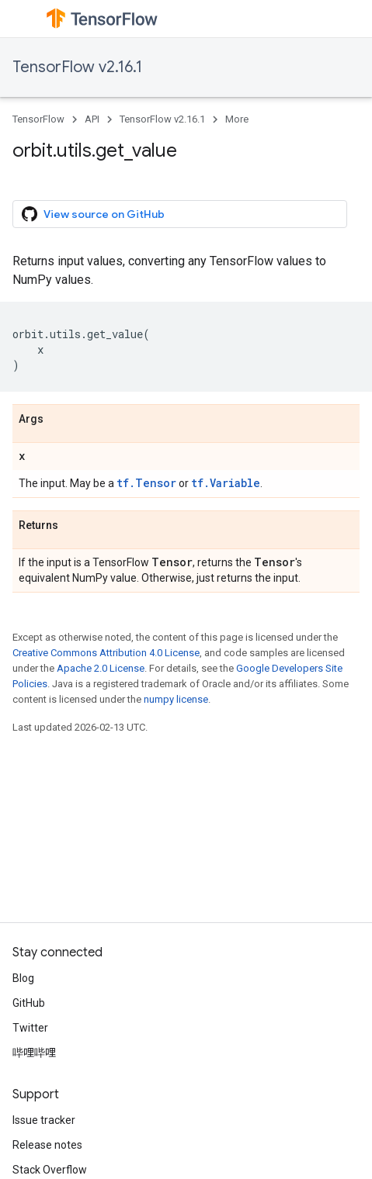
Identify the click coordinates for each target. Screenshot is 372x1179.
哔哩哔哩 (34, 1052)
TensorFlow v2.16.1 (77, 67)
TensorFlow (38, 119)
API (92, 119)
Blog (23, 978)
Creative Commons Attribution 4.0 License (106, 653)
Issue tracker (43, 1120)
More (237, 119)
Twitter (30, 1028)
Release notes (47, 1145)
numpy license (176, 699)
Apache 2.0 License (100, 668)
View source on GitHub (93, 214)
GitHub (28, 1003)
